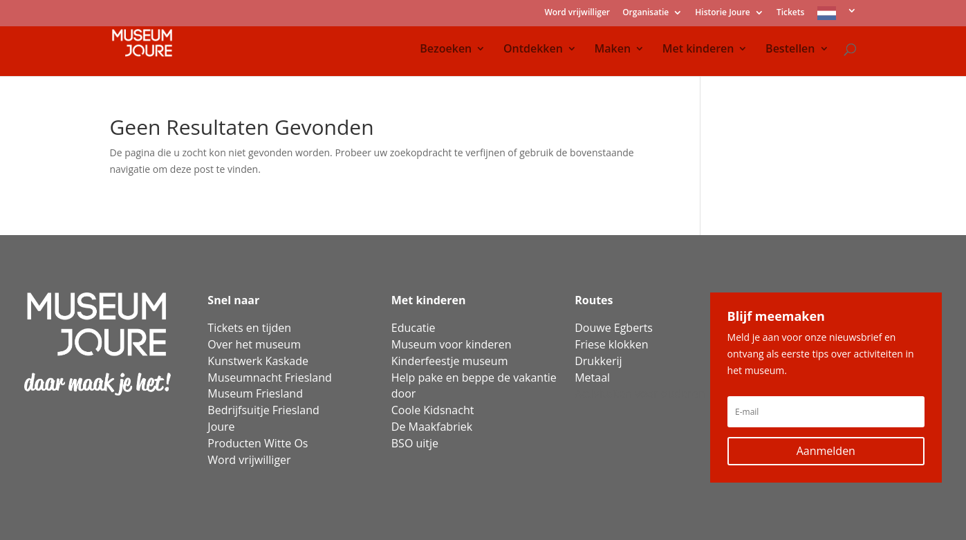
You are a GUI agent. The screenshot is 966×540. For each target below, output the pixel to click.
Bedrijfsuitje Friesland (263, 410)
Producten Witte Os (257, 443)
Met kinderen (698, 50)
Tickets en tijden (249, 327)
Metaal (592, 377)
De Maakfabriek (431, 426)
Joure (220, 426)
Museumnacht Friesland (269, 377)
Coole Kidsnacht (432, 410)
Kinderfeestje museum (449, 361)
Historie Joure (722, 13)
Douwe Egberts (614, 327)
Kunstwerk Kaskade (257, 361)
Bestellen (790, 50)
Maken (613, 50)
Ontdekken (533, 50)
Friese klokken (611, 344)
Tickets (790, 13)
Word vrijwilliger (577, 13)
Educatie (413, 327)
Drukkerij (598, 361)
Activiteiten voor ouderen (640, 393)
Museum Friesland (255, 393)
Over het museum (254, 344)
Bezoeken (446, 50)
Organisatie (645, 13)
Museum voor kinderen (451, 344)
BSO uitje (414, 443)
